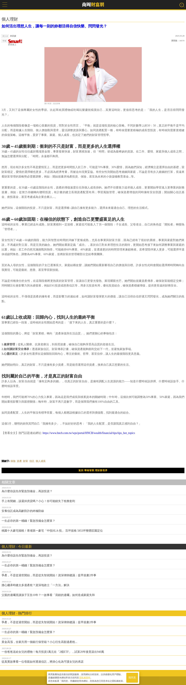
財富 (25, 461)
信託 (31, 461)
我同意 (132, 677)
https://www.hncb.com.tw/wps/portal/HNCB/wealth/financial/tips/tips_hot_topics (89, 433)
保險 (13, 461)
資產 (19, 461)
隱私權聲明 (84, 677)
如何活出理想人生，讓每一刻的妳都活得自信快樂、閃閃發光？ (54, 26)
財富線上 (15, 42)
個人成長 (41, 461)
